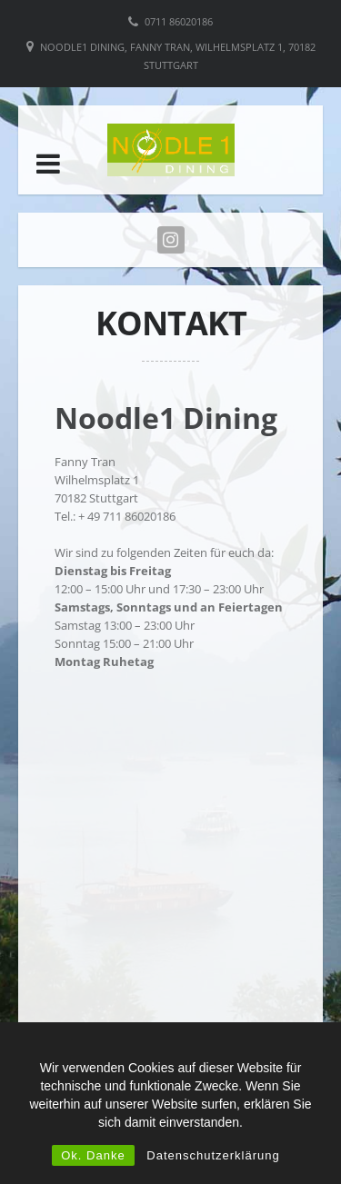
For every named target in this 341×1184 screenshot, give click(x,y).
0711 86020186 (179, 21)
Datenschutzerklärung (212, 1155)
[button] (48, 163)
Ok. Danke (93, 1155)
